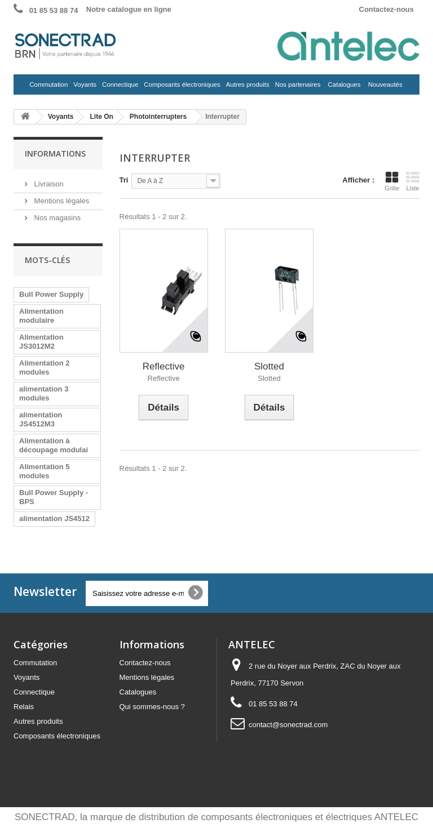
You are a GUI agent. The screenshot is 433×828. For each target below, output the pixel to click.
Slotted (269, 366)
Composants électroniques (181, 87)
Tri (124, 180)
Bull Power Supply (51, 294)
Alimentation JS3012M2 (41, 341)
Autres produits (246, 87)
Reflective (164, 366)
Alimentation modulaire (41, 315)
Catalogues (344, 84)
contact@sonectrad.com (288, 724)
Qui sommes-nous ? (152, 706)
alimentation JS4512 (54, 518)
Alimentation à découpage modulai (53, 445)
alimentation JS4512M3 (41, 419)
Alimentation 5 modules (44, 471)
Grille (392, 181)
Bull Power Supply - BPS (53, 497)
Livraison (48, 184)
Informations (55, 153)
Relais (24, 706)
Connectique (119, 87)
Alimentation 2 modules (44, 367)
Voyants (83, 87)
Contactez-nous (386, 9)
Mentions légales (60, 201)
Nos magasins (56, 217)
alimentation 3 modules (43, 393)
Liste (412, 181)
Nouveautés (385, 84)
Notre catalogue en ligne (128, 9)
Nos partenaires (298, 84)
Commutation (47, 87)
